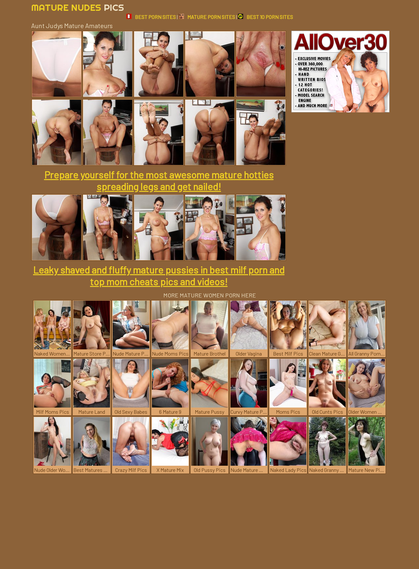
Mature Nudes (77, 7)
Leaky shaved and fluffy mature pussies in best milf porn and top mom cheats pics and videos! (158, 275)
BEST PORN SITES (151, 17)
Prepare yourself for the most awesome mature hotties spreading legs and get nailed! (159, 180)
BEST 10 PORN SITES (265, 17)
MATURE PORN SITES (207, 17)
